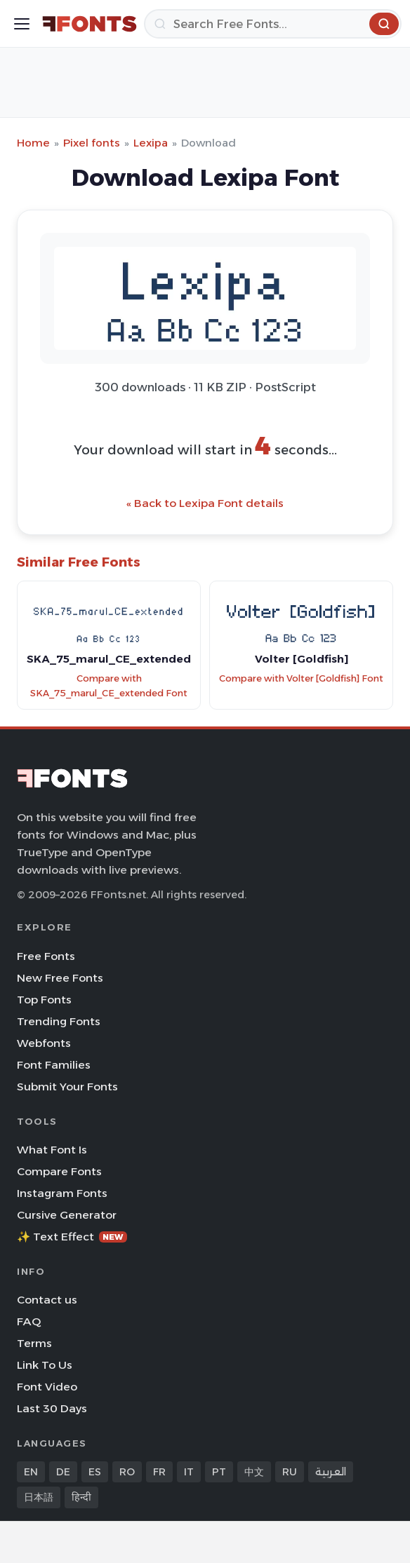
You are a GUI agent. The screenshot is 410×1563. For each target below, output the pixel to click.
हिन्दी (81, 1497)
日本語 (38, 1497)
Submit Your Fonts (67, 1086)
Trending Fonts (58, 1021)
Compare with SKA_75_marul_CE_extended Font (108, 685)
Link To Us (44, 1365)
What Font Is (52, 1149)
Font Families (54, 1064)
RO (127, 1472)
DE (63, 1472)
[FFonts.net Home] (89, 23)
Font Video (47, 1386)
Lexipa (150, 142)
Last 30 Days (52, 1408)
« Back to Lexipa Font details (205, 503)
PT (219, 1472)
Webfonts (44, 1043)
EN (31, 1472)
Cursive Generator (67, 1215)
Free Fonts (46, 956)
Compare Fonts (59, 1171)
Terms (34, 1343)
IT (189, 1472)
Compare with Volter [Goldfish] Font (301, 678)
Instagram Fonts (62, 1193)
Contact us (47, 1299)
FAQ (29, 1321)
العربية (330, 1472)
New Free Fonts (60, 978)
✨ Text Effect (72, 1236)
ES (94, 1472)
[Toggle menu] (21, 24)
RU (289, 1472)
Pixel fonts (91, 142)
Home (33, 142)
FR (159, 1472)
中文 (254, 1472)
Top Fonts (44, 999)
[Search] (273, 24)
